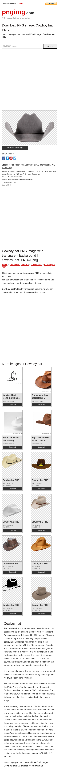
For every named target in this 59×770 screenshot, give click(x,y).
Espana (20, 3)
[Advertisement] (29, 80)
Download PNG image (15, 148)
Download (12, 405)
